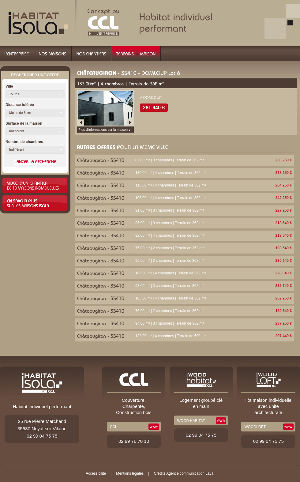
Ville (9, 86)
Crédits (159, 473)
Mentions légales (130, 473)
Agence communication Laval (190, 473)
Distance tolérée (20, 105)
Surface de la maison (24, 123)
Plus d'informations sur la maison (103, 129)
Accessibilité (96, 473)
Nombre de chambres (24, 142)
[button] (35, 94)
